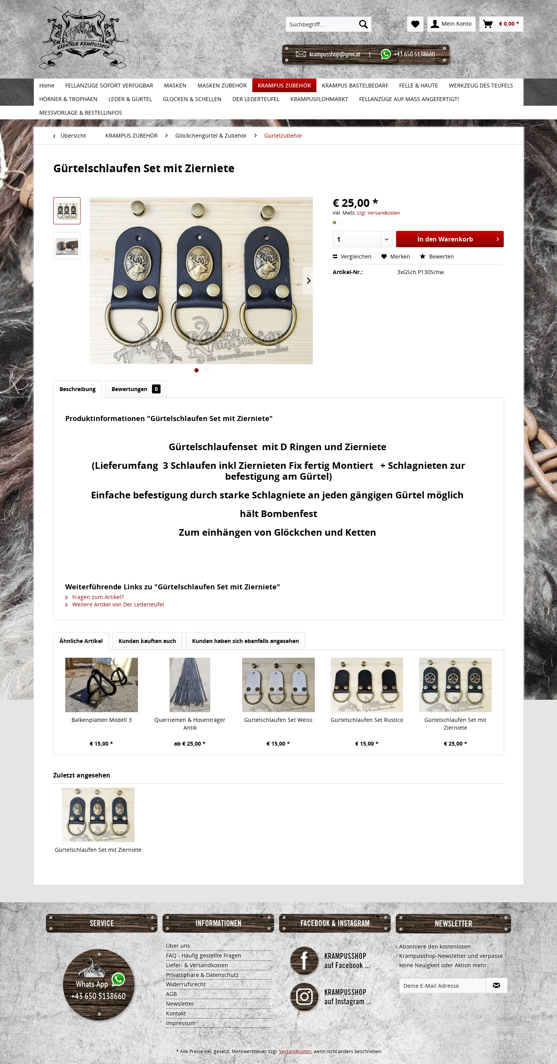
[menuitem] (329, 24)
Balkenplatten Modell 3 (102, 719)
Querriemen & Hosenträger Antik (189, 723)
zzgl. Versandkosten (378, 213)
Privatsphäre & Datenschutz (202, 974)
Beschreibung (77, 389)
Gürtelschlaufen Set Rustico (367, 719)
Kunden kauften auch (147, 641)
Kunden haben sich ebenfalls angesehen (245, 641)
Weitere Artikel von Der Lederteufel (114, 604)
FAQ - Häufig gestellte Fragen (203, 955)
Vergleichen (352, 256)
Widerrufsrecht (186, 984)
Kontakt (176, 1013)
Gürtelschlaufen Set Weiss (278, 719)
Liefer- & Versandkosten (197, 965)
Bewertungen (136, 388)
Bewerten (437, 256)
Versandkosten (295, 1051)
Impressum (181, 1023)
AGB (171, 994)
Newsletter (180, 1003)
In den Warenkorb (458, 238)
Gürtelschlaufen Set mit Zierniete (455, 723)
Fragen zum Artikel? (94, 597)
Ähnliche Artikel (81, 641)
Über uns (178, 945)
